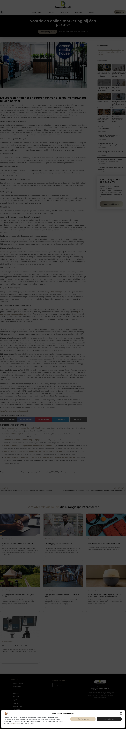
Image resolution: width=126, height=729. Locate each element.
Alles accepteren (83, 719)
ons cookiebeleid (15, 723)
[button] (121, 714)
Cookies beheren (109, 719)
